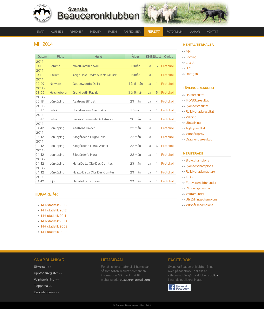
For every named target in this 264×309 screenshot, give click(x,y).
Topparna (41, 286)
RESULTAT (153, 31)
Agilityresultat (195, 128)
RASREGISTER (132, 31)
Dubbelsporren (44, 292)
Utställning (193, 122)
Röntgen (192, 74)
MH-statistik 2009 (54, 226)
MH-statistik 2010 (54, 221)
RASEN (112, 31)
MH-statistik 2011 (53, 215)
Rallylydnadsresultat (200, 111)
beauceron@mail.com (135, 279)
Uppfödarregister (46, 273)
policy (214, 275)
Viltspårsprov (195, 134)
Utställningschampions (202, 199)
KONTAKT (212, 31)
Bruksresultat (195, 95)
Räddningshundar (198, 188)
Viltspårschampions (199, 205)
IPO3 (189, 177)
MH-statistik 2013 (54, 205)
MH (188, 51)
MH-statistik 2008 (54, 232)
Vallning (191, 117)
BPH (189, 68)
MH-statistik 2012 (54, 210)
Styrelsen (41, 266)
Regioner (76, 31)
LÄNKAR (195, 31)
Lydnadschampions (199, 166)
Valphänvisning (44, 279)
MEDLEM (95, 31)
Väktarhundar (195, 194)
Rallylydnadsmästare (200, 171)
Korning (191, 57)
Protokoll (167, 66)
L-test (190, 62)
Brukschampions (197, 160)
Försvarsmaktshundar (201, 182)
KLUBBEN (57, 31)
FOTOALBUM (175, 31)
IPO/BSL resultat (197, 100)
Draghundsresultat (199, 139)
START (40, 31)
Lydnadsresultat (197, 106)
